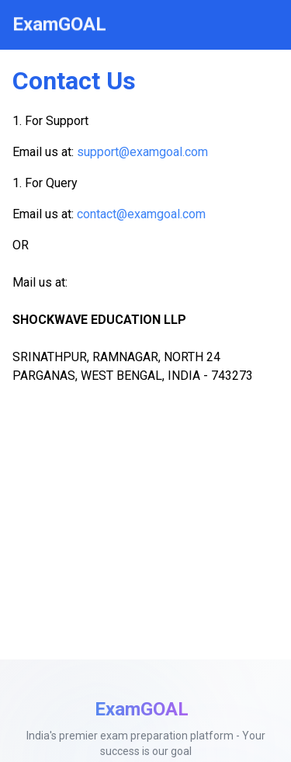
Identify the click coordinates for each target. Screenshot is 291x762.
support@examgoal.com (142, 151)
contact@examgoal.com (141, 214)
